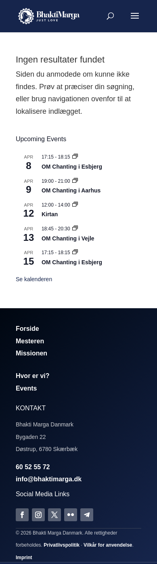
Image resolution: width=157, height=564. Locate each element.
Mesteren (30, 341)
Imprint (24, 557)
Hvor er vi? (33, 375)
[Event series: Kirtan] (75, 205)
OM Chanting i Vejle (68, 238)
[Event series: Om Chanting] (75, 157)
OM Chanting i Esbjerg (72, 166)
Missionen (31, 353)
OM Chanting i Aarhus (71, 190)
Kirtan (50, 214)
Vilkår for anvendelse (108, 545)
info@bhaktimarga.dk (49, 479)
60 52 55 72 (33, 467)
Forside (27, 328)
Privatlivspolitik (62, 545)
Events (26, 388)
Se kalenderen (34, 279)
